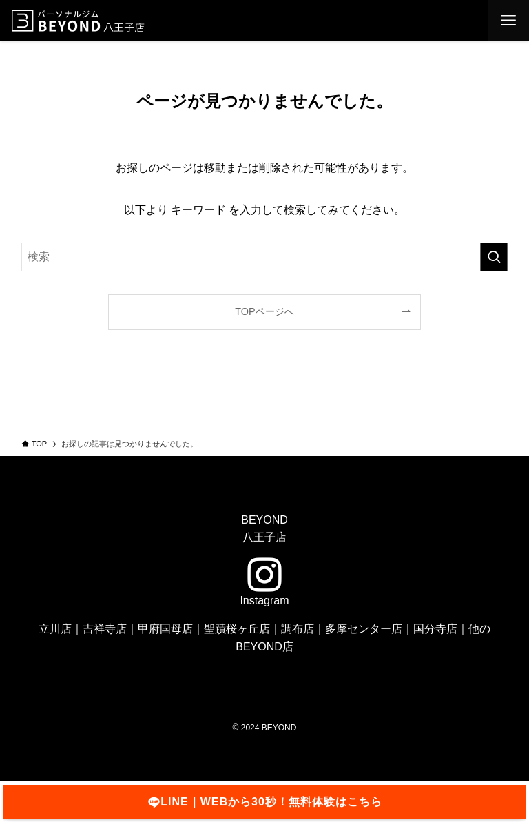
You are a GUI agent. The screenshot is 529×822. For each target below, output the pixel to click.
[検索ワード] (264, 257)
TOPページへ (264, 311)
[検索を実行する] (494, 257)
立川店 (55, 629)
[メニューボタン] (508, 20)
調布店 (297, 629)
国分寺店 (435, 629)
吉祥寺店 (105, 629)
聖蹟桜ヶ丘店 (237, 629)
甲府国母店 (165, 629)
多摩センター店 (363, 629)
